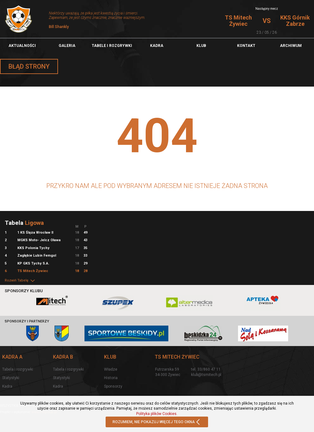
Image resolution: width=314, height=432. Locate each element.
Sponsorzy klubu (24, 290)
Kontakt (246, 45)
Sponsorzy (113, 386)
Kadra (156, 45)
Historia (111, 378)
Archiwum (291, 45)
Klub (201, 45)
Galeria (67, 45)
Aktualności (22, 45)
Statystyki (10, 378)
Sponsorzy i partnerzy (27, 321)
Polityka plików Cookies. (156, 414)
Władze (110, 369)
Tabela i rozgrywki (17, 369)
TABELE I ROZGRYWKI (112, 45)
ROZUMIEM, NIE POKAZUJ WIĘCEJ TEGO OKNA (157, 422)
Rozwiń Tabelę (20, 280)
